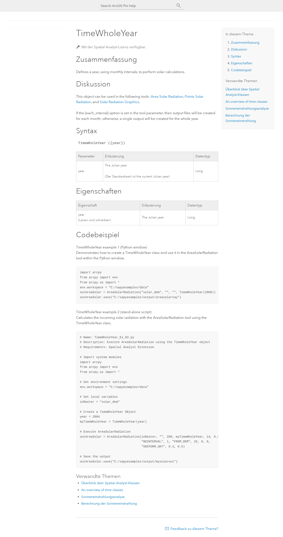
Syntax (236, 56)
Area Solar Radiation (167, 96)
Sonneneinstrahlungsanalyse (103, 497)
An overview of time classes (102, 490)
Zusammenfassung (245, 42)
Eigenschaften (241, 63)
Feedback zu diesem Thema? (194, 529)
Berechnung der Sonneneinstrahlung (109, 503)
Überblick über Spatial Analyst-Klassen (110, 483)
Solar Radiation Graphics (119, 102)
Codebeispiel (241, 70)
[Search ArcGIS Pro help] (137, 5)
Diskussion (239, 49)
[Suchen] (179, 6)
